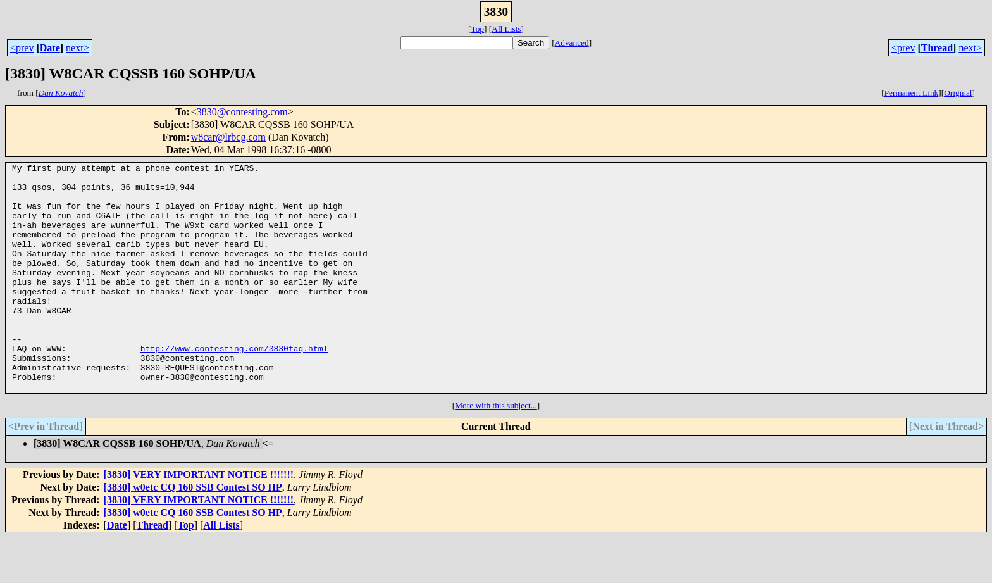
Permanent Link (911, 92)
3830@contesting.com (242, 111)
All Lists (506, 29)
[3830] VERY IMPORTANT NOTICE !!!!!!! (199, 520)
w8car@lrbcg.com (228, 137)
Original (958, 92)
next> (77, 47)
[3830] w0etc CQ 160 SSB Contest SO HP (193, 532)
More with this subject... (496, 451)
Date (50, 47)
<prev (22, 47)
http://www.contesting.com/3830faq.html (234, 386)
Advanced (572, 42)
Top (477, 29)
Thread (937, 47)
